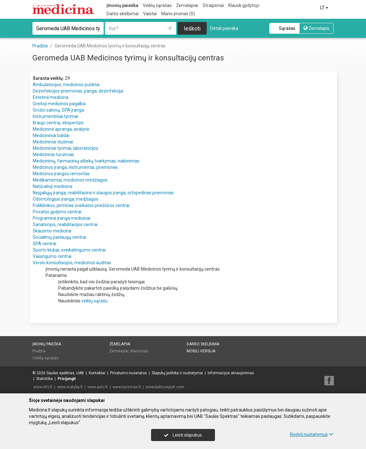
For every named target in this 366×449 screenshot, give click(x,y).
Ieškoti (192, 28)
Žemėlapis (316, 28)
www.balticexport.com (165, 387)
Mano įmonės (178, 13)
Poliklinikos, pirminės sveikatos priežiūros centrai (81, 205)
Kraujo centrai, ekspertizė (58, 122)
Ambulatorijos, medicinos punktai (66, 84)
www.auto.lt (97, 387)
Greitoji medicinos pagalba (59, 103)
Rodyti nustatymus (311, 434)
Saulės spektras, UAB (65, 373)
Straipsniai (213, 5)
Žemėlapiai (187, 5)
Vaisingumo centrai (52, 256)
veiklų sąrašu (94, 300)
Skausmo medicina (52, 230)
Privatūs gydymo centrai (57, 211)
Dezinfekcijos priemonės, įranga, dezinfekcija (78, 90)
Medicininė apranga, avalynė (61, 129)
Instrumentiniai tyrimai (55, 116)
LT (324, 7)
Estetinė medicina (50, 97)
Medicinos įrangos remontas (61, 173)
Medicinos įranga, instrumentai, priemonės (75, 167)
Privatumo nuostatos (128, 373)
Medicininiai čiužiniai (53, 141)
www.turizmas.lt (127, 387)
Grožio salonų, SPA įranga (58, 110)
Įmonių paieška (122, 5)
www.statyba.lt (70, 387)
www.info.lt (42, 387)
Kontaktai (97, 373)
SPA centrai (44, 243)
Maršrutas (139, 351)
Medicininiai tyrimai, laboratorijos (65, 148)
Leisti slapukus (183, 435)
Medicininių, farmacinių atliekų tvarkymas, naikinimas (86, 160)
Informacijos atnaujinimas (231, 373)
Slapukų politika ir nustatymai (177, 373)
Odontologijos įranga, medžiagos (65, 199)
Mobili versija (201, 351)
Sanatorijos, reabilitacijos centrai (65, 224)
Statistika (44, 378)
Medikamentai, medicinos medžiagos (70, 180)
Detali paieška (224, 28)
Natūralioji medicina (52, 186)
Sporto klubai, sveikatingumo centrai (69, 249)
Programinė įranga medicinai (61, 218)
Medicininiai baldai (51, 135)
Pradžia (38, 351)
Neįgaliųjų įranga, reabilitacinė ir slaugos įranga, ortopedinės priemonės (103, 192)
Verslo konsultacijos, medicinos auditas (72, 262)
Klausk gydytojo (243, 5)
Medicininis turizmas (53, 154)
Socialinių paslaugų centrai (59, 237)
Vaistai (150, 13)
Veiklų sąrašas (157, 5)
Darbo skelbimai (123, 13)
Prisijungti (67, 378)
